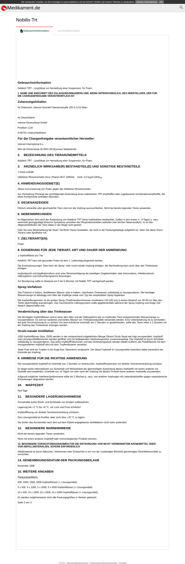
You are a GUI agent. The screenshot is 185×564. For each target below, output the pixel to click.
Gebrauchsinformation (34, 31)
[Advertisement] (92, 57)
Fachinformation (69, 31)
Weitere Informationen (146, 2)
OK (161, 2)
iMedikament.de (20, 7)
